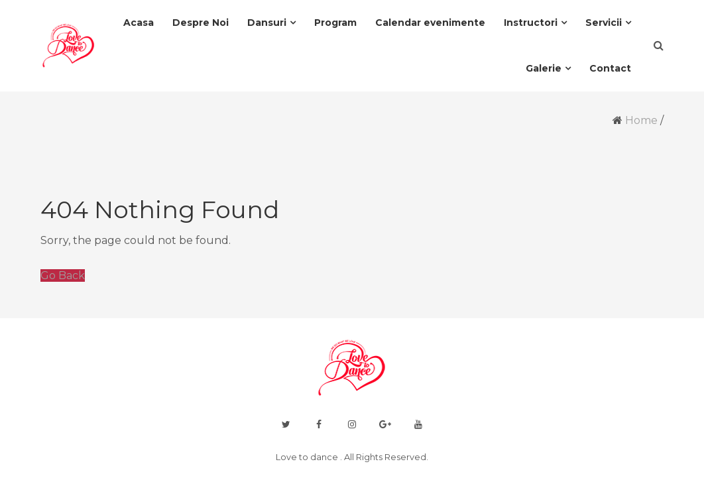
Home (641, 120)
